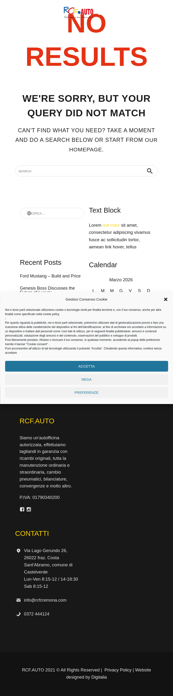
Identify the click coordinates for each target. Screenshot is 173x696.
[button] (165, 299)
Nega (86, 379)
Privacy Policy (118, 669)
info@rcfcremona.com (46, 600)
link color (111, 225)
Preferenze (86, 392)
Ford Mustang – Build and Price (51, 276)
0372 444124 (37, 613)
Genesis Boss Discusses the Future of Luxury (48, 290)
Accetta (86, 366)
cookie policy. (51, 314)
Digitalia (99, 677)
